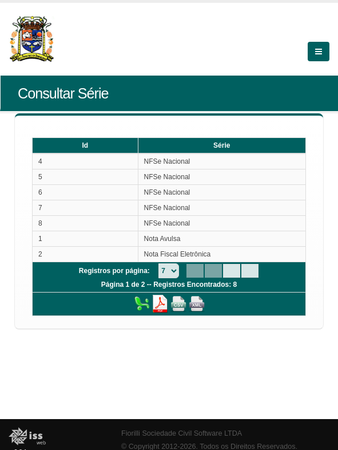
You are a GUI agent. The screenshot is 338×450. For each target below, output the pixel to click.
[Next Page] (231, 271)
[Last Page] (250, 271)
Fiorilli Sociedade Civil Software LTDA (181, 433)
